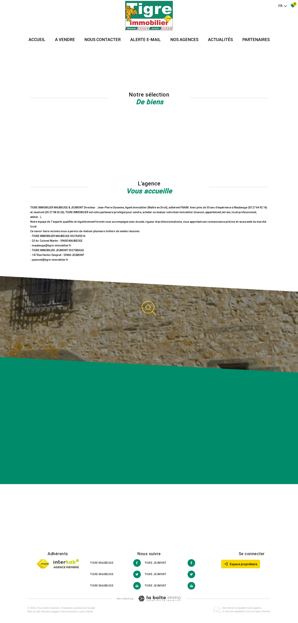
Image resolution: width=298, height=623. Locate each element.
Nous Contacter (102, 39)
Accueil (37, 39)
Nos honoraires (69, 611)
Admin (89, 611)
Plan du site (33, 611)
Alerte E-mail (145, 39)
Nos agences (184, 39)
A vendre (65, 39)
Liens (82, 611)
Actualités (220, 39)
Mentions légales (50, 611)
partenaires (256, 39)
